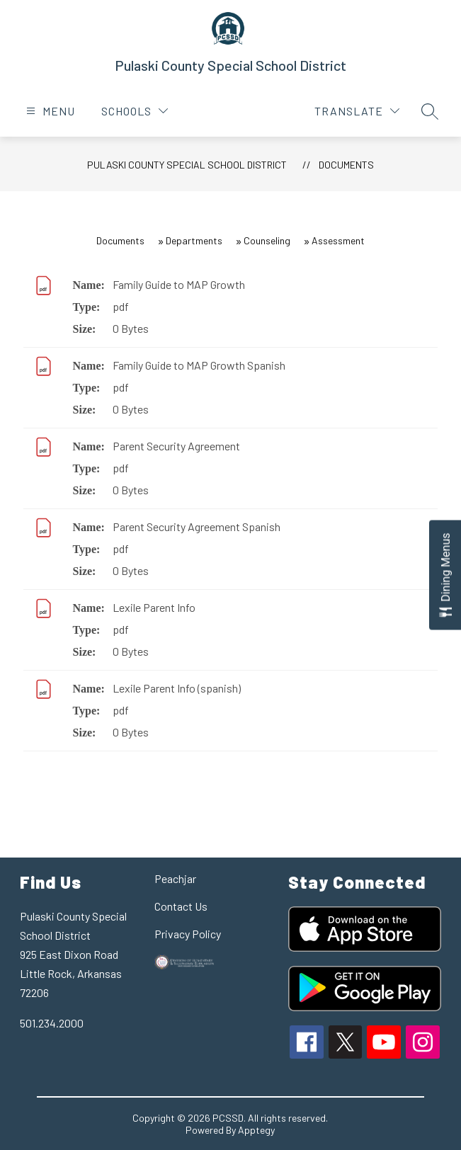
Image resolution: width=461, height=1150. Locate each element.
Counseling (267, 240)
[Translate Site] (357, 111)
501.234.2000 (52, 1023)
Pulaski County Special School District (187, 165)
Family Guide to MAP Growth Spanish (199, 365)
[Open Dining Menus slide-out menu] (445, 575)
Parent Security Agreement (176, 445)
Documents (346, 165)
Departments (194, 240)
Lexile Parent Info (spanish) (177, 688)
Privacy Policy (187, 933)
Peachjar (175, 878)
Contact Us (180, 906)
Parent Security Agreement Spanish (196, 526)
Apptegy (256, 1130)
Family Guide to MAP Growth (179, 284)
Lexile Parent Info (154, 607)
